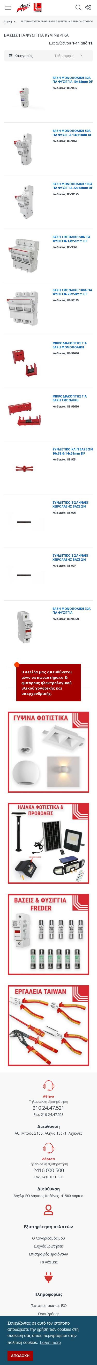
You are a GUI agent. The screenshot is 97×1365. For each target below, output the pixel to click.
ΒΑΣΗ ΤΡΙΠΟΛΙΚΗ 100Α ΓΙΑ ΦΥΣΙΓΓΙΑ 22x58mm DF (72, 292)
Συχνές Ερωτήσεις (49, 1246)
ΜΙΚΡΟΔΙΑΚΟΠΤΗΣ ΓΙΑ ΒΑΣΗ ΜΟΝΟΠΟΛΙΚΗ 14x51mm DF (70, 347)
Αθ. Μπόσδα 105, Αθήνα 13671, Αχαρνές (48, 1133)
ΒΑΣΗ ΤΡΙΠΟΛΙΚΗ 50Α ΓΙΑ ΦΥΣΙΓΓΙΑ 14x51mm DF (72, 239)
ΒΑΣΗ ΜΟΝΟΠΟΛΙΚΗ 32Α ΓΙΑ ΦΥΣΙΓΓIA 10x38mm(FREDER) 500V (72, 613)
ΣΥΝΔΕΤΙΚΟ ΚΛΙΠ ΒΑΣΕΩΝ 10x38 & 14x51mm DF (73, 451)
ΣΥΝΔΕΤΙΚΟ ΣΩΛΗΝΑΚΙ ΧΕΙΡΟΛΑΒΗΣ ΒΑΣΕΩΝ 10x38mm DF (70, 506)
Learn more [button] (50, 1342)
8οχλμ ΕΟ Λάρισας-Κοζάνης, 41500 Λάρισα (49, 1195)
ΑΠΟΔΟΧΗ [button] (20, 1356)
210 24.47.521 (48, 1107)
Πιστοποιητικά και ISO (49, 1305)
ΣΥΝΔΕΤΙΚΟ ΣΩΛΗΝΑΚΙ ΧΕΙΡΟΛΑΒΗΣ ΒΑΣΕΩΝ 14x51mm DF (70, 559)
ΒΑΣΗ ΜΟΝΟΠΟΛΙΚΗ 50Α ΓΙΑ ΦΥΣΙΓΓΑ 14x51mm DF (72, 133)
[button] (78, 7)
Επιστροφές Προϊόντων (48, 1254)
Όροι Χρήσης (48, 1313)
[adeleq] (29, 8)
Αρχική (8, 21)
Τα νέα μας (48, 1262)
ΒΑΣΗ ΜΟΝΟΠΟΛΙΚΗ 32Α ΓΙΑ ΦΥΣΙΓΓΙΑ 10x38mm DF (73, 80)
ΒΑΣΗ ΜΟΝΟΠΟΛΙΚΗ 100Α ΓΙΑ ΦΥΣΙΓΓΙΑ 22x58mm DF (73, 186)
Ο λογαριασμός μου (48, 1238)
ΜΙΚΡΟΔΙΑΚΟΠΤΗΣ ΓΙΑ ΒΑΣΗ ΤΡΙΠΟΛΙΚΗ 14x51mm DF (70, 400)
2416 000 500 (48, 1170)
